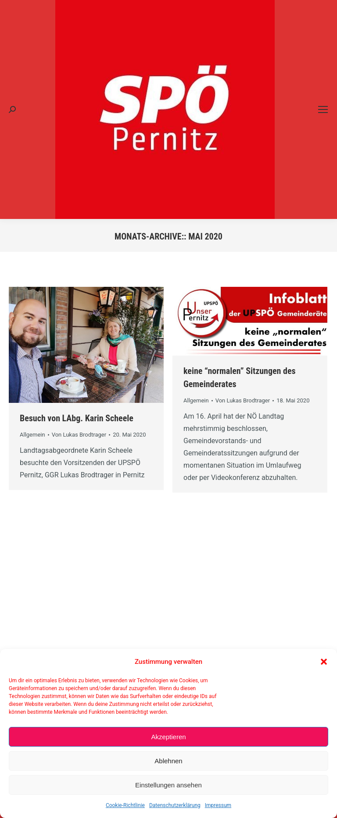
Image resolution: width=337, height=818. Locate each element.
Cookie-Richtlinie (125, 805)
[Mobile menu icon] (323, 109)
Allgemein (32, 434)
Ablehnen (168, 761)
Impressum (218, 805)
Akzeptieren (168, 736)
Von (79, 434)
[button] (323, 661)
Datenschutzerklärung (175, 805)
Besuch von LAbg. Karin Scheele (76, 418)
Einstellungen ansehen (168, 785)
